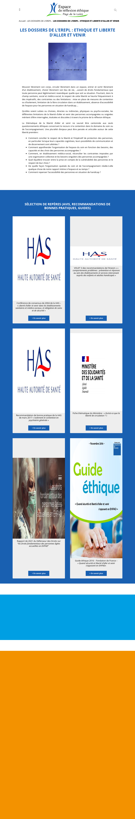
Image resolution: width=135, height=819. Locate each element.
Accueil (22, 20)
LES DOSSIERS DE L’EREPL (39, 20)
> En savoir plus (39, 318)
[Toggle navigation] (19, 9)
